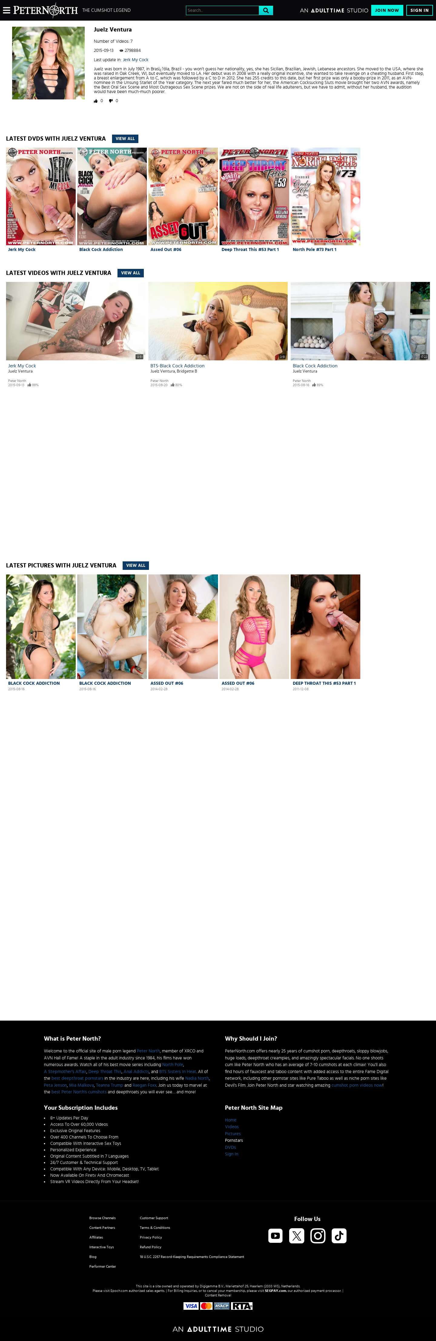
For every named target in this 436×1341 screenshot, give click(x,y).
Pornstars (234, 1140)
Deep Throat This (104, 1071)
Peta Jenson (55, 1085)
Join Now (387, 10)
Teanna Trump (109, 1085)
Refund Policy (150, 1247)
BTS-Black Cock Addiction (177, 365)
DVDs (230, 1147)
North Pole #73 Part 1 (314, 249)
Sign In (420, 10)
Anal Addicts (136, 1071)
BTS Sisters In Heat (177, 1071)
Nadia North (197, 1078)
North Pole (172, 1064)
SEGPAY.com (275, 1291)
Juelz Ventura (20, 371)
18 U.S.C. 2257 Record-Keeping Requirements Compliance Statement (192, 1257)
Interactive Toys (101, 1247)
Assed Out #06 (165, 249)
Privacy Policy (151, 1237)
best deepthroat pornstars (77, 1078)
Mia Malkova (81, 1085)
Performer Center (102, 1266)
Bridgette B (187, 371)
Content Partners (102, 1227)
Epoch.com (119, 1291)
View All (125, 139)
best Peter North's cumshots (79, 1092)
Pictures (233, 1134)
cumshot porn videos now (357, 1085)
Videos (232, 1127)
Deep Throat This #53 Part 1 (250, 249)
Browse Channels (102, 1218)
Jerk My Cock (135, 60)
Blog (93, 1257)
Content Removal (218, 1295)
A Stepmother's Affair (65, 1071)
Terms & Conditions (155, 1227)
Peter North (17, 381)
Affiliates (96, 1237)
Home (230, 1120)
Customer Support (154, 1218)
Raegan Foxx (145, 1085)
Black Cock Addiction (101, 249)
